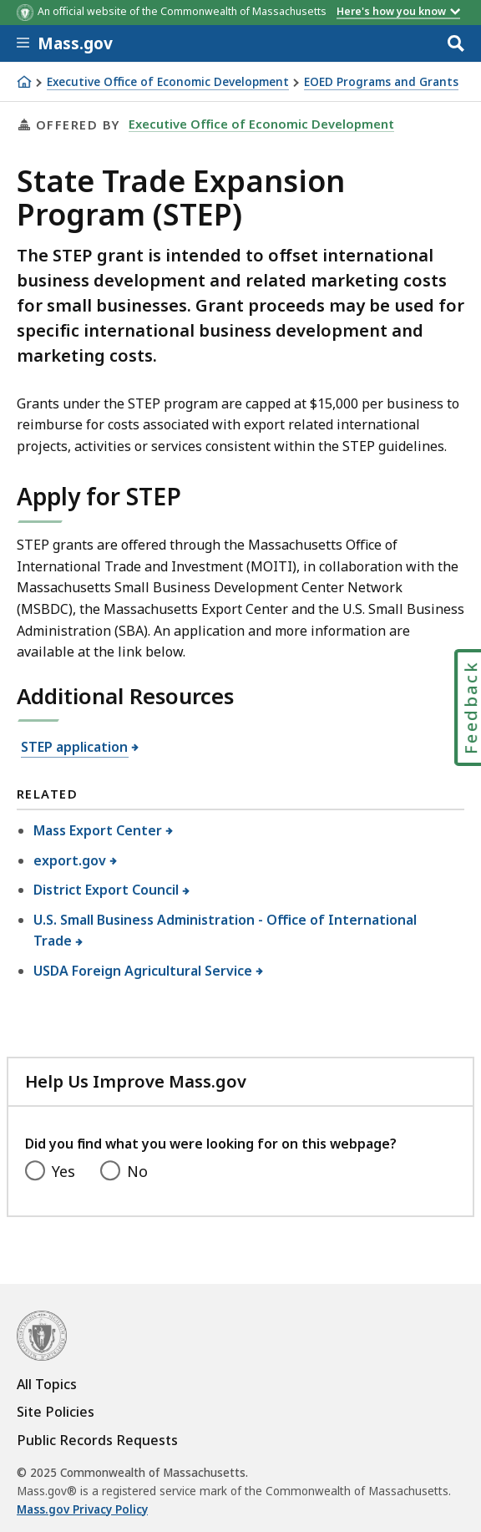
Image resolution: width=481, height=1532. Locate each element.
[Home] (24, 82)
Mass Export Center (98, 830)
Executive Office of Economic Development (168, 82)
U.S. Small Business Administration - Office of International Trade (225, 931)
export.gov (70, 860)
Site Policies (55, 1412)
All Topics (47, 1384)
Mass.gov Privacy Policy (82, 1509)
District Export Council (106, 889)
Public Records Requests (97, 1440)
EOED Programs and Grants (381, 82)
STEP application (75, 747)
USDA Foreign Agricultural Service (143, 970)
